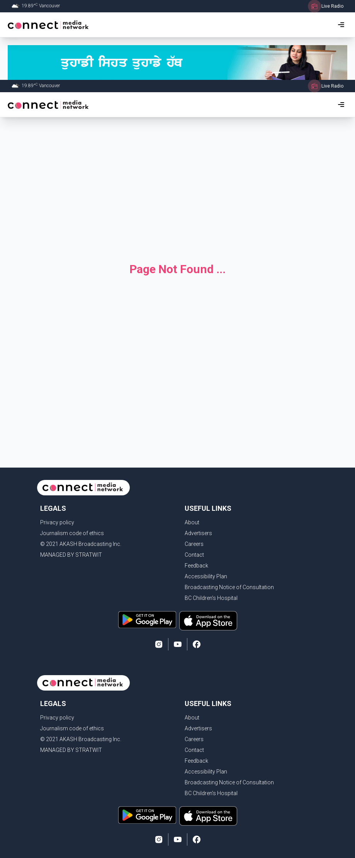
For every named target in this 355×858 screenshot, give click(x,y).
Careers (194, 544)
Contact (194, 555)
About (192, 522)
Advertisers (198, 533)
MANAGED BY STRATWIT (71, 555)
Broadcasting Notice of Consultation (229, 587)
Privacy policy (57, 522)
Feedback (196, 565)
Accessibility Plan (206, 576)
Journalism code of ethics (72, 533)
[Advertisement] (177, 184)
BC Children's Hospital (211, 598)
